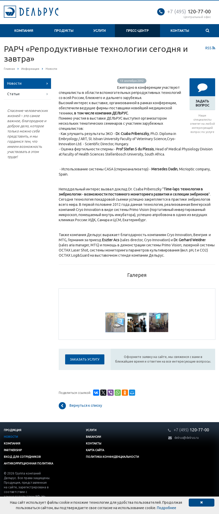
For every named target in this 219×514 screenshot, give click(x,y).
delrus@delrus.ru (186, 437)
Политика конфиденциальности (112, 456)
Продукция (12, 430)
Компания (23, 30)
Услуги (99, 30)
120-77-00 (189, 11)
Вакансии (93, 436)
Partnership (13, 450)
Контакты (180, 30)
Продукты (63, 30)
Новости (14, 83)
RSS (210, 48)
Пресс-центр (137, 30)
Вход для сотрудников (22, 456)
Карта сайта (95, 450)
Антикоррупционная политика (28, 463)
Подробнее (166, 508)
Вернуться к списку (80, 405)
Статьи (13, 94)
